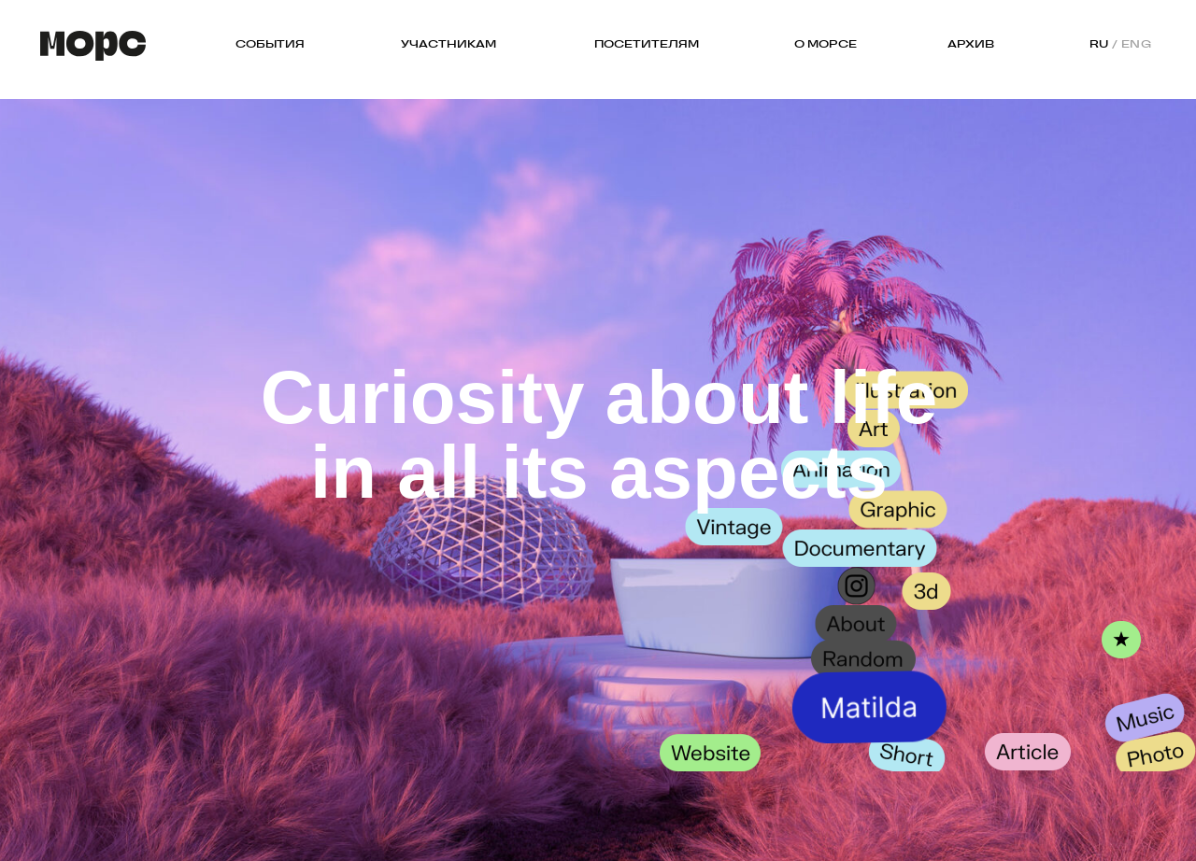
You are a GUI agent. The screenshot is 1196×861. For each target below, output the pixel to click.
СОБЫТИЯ (270, 44)
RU (1099, 44)
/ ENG (1132, 44)
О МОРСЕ (825, 44)
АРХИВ (970, 44)
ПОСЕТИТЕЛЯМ (646, 44)
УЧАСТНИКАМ (448, 44)
